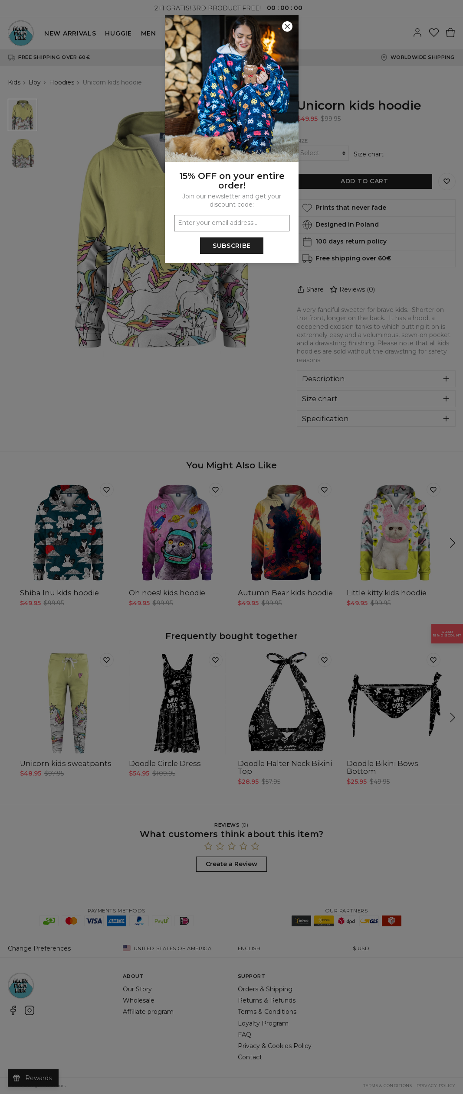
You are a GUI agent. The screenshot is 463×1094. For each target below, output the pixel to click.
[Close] (287, 26)
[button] (231, 547)
